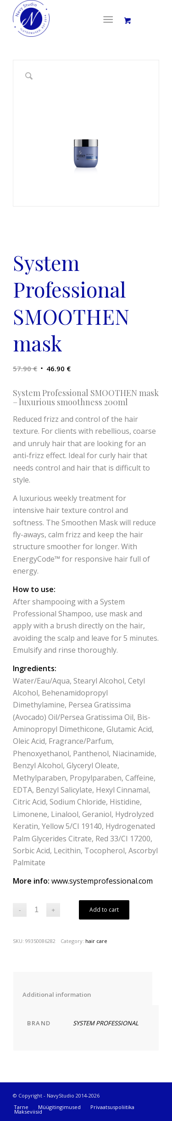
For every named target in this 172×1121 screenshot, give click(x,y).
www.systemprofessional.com (102, 881)
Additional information (83, 994)
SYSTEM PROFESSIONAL (106, 1023)
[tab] (83, 988)
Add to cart (104, 910)
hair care (96, 940)
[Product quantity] (36, 910)
